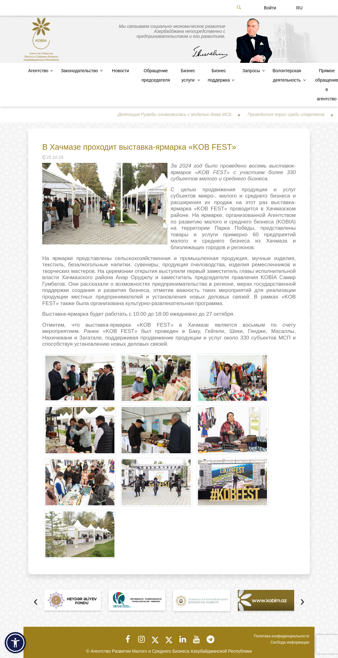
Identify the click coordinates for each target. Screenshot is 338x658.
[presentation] (36, 602)
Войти (270, 7)
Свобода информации (289, 642)
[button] (15, 643)
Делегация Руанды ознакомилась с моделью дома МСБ (181, 114)
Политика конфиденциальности (281, 636)
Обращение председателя (155, 75)
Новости (120, 70)
